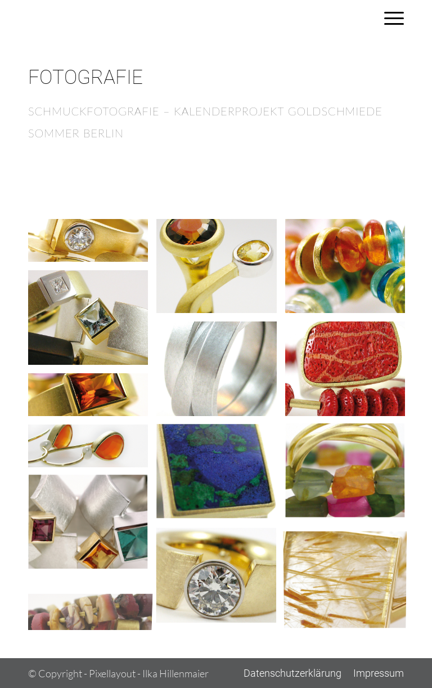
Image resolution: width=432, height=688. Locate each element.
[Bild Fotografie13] (349, 579)
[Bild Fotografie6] (349, 373)
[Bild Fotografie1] (92, 244)
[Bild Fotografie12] (220, 579)
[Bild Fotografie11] (92, 527)
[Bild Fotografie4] (92, 321)
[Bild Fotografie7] (92, 399)
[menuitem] (388, 18)
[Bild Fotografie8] (92, 450)
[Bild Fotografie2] (220, 270)
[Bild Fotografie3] (349, 270)
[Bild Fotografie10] (349, 476)
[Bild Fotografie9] (220, 476)
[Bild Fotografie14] (92, 604)
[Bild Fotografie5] (220, 373)
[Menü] (388, 18)
